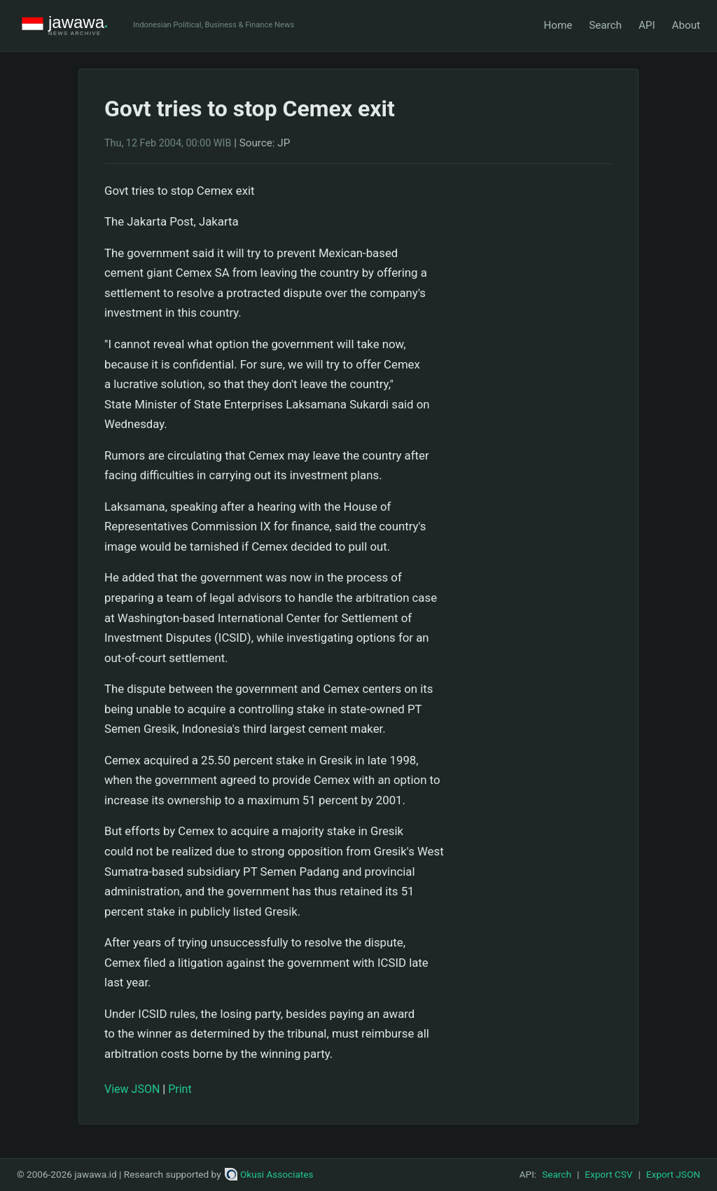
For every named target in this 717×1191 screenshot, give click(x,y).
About (686, 25)
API (647, 25)
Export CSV (608, 1174)
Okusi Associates (269, 1174)
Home (557, 25)
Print (179, 1089)
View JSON (132, 1089)
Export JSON (673, 1174)
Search (605, 25)
